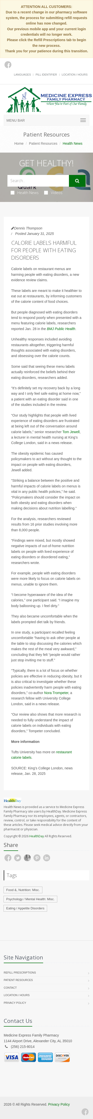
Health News (25, 192)
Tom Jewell (71, 432)
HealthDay (36, 836)
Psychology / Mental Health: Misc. (30, 899)
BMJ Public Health (61, 329)
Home (19, 143)
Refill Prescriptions (20, 972)
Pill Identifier (46, 74)
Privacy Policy (15, 1002)
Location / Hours (75, 74)
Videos (53, 192)
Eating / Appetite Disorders (25, 908)
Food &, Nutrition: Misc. (23, 890)
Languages (22, 74)
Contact (10, 987)
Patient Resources (43, 143)
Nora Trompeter (56, 693)
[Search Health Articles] (38, 181)
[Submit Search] (77, 181)
